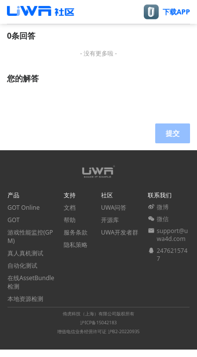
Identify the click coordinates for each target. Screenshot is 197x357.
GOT (13, 220)
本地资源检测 (25, 299)
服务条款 (76, 232)
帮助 (70, 220)
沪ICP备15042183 (98, 322)
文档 (70, 207)
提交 (173, 133)
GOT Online (23, 207)
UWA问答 (113, 207)
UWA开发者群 (119, 232)
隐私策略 (76, 244)
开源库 (110, 220)
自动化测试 (22, 265)
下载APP (176, 12)
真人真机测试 (25, 253)
